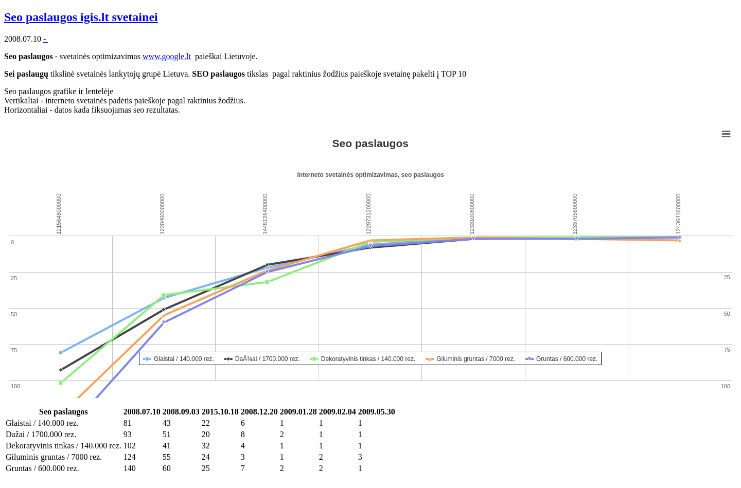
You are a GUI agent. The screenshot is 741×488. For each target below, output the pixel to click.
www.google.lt (167, 56)
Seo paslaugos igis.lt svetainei (81, 17)
